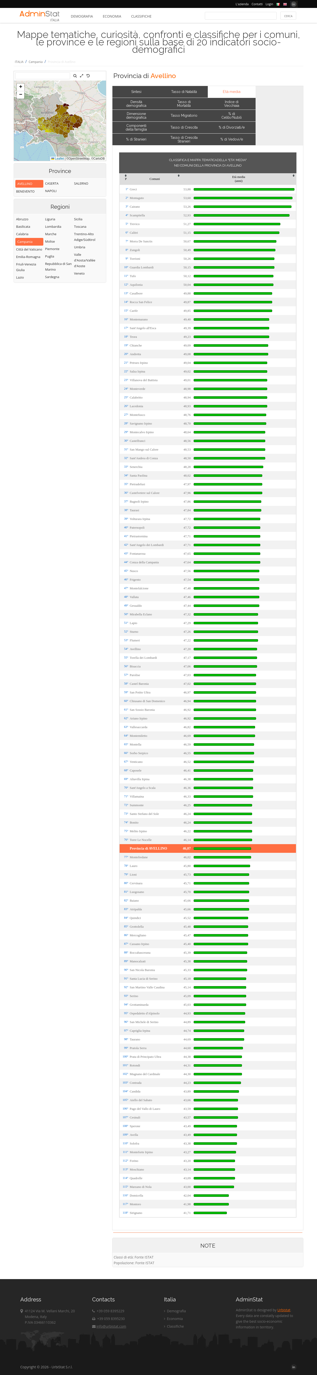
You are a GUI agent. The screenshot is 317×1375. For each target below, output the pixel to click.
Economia (112, 16)
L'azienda (242, 4)
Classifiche (141, 16)
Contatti (257, 4)
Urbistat (283, 1310)
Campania (36, 62)
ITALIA (19, 62)
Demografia (82, 16)
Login (269, 4)
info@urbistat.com (109, 1326)
